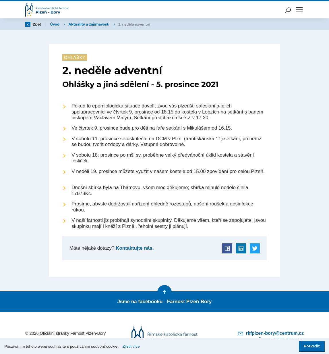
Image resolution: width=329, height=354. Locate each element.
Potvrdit (312, 346)
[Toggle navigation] (299, 9)
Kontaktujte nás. (134, 248)
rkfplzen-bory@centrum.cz (270, 333)
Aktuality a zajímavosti (90, 24)
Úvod (55, 24)
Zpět (33, 24)
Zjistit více (131, 346)
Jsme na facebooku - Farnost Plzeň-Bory (164, 301)
